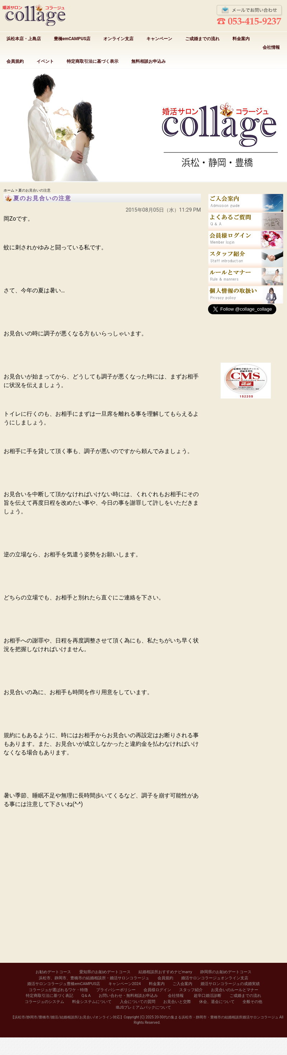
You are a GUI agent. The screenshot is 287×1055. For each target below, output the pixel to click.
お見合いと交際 (177, 1001)
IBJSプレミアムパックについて (143, 1007)
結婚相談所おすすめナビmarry (165, 972)
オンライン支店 (118, 38)
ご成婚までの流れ (202, 38)
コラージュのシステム (44, 1001)
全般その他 (252, 1001)
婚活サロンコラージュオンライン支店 (214, 978)
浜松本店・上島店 (23, 38)
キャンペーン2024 (124, 983)
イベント (45, 61)
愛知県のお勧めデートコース (105, 972)
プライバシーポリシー (116, 990)
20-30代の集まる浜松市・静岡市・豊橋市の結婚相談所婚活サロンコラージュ (216, 1017)
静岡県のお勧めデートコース (225, 972)
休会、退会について (217, 1001)
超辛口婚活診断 (207, 995)
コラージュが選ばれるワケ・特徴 (58, 990)
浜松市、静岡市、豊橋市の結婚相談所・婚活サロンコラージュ (94, 978)
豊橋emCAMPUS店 (72, 38)
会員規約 (15, 61)
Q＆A (86, 995)
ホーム (9, 190)
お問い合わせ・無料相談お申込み (128, 995)
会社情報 (271, 47)
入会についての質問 (137, 1001)
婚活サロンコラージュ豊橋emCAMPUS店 (63, 983)
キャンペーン (159, 38)
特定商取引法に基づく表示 (92, 61)
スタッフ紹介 (191, 990)
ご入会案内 (182, 983)
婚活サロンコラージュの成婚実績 (230, 983)
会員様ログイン (157, 990)
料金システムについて (92, 1001)
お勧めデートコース (53, 972)
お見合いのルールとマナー (234, 990)
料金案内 (241, 38)
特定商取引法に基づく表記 (49, 995)
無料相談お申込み (148, 61)
